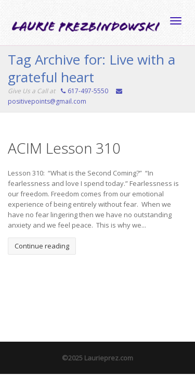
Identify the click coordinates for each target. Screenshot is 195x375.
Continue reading (42, 246)
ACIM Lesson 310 (64, 148)
